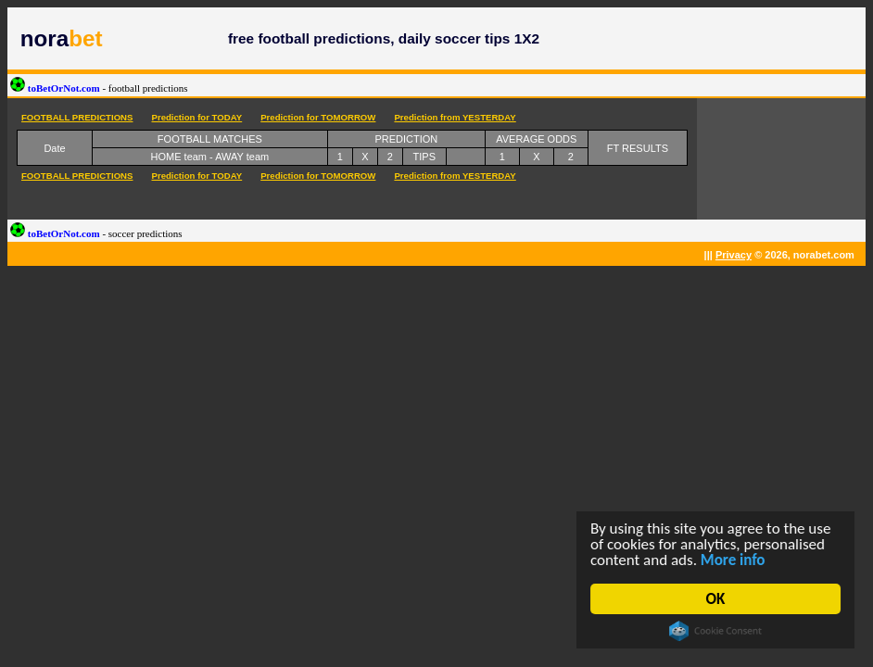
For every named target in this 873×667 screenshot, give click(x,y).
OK (716, 599)
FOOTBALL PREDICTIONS (77, 117)
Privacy (733, 254)
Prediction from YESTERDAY (454, 117)
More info (733, 560)
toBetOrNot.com (99, 88)
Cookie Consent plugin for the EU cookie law (715, 631)
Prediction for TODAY (196, 117)
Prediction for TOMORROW (317, 117)
